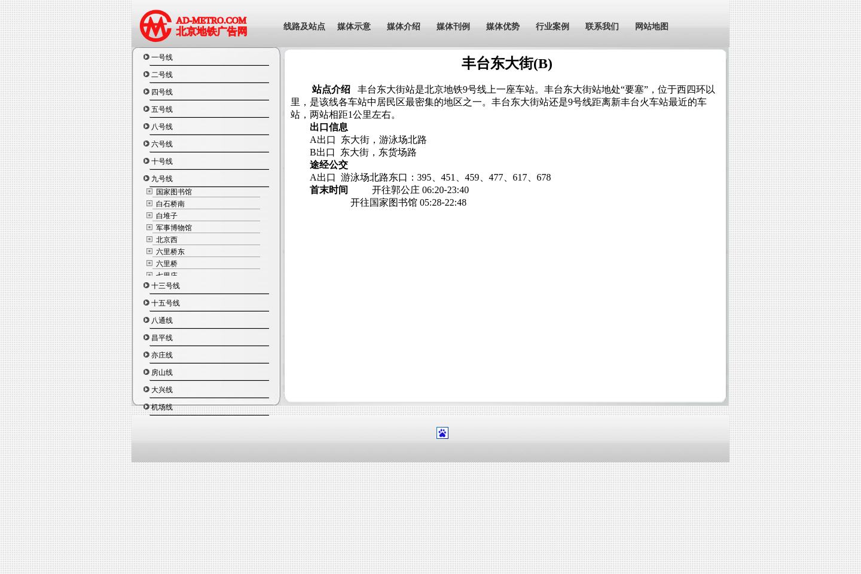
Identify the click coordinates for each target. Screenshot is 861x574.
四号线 (162, 92)
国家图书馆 (173, 192)
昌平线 (162, 338)
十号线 (162, 161)
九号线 (162, 179)
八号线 (162, 127)
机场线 (162, 407)
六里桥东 (169, 252)
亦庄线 (162, 355)
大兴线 (162, 390)
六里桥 (166, 263)
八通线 (162, 320)
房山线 (162, 372)
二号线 (162, 75)
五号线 (162, 109)
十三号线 (165, 286)
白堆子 (166, 216)
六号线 (162, 144)
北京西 (166, 240)
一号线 (162, 57)
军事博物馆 (173, 228)
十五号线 (165, 303)
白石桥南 (169, 204)
